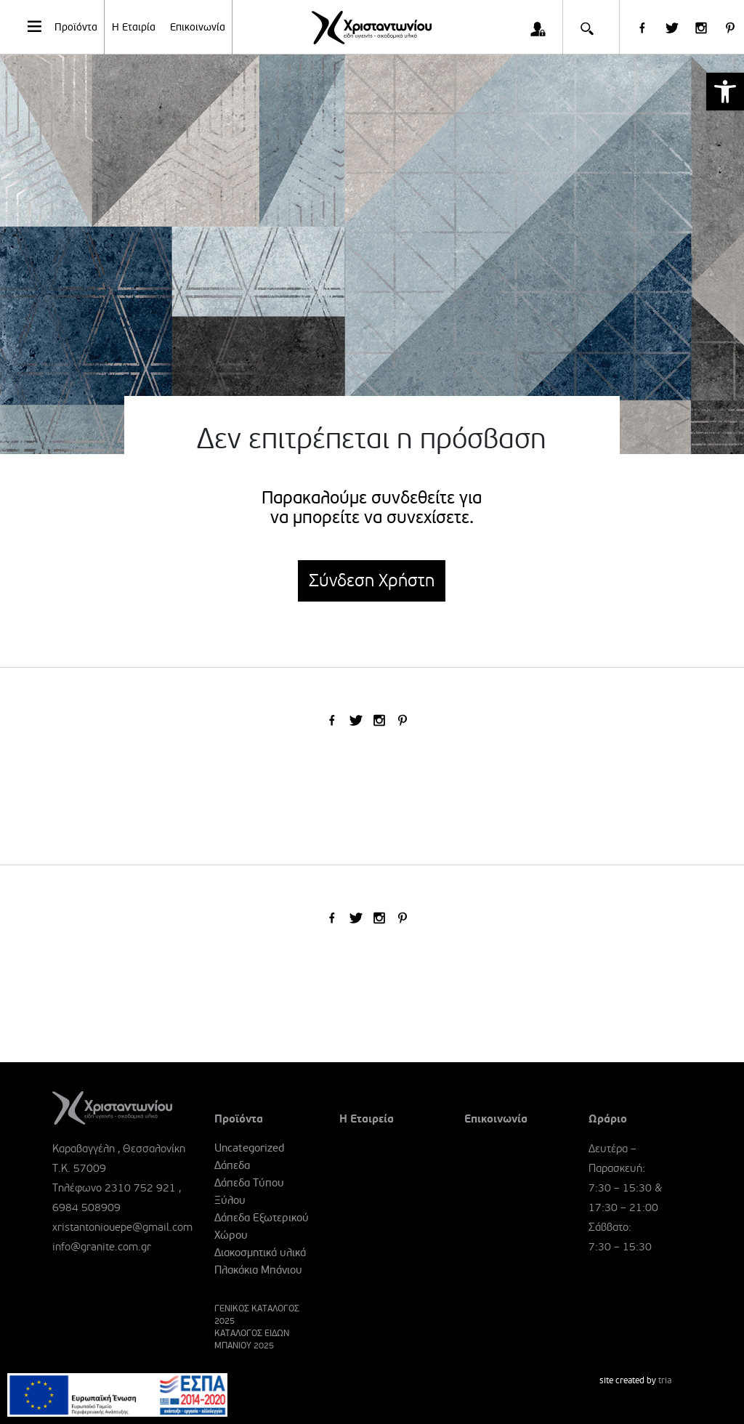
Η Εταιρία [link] (133, 27)
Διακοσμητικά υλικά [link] (260, 1252)
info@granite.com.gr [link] (101, 1246)
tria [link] (664, 1380)
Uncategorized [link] (249, 1147)
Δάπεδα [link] (232, 1165)
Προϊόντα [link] (61, 26)
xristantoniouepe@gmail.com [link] (122, 1227)
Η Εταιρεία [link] (366, 1119)
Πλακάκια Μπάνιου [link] (258, 1270)
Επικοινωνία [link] (197, 27)
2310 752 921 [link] (140, 1187)
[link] (725, 91)
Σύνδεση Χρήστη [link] (371, 580)
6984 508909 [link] (86, 1207)
